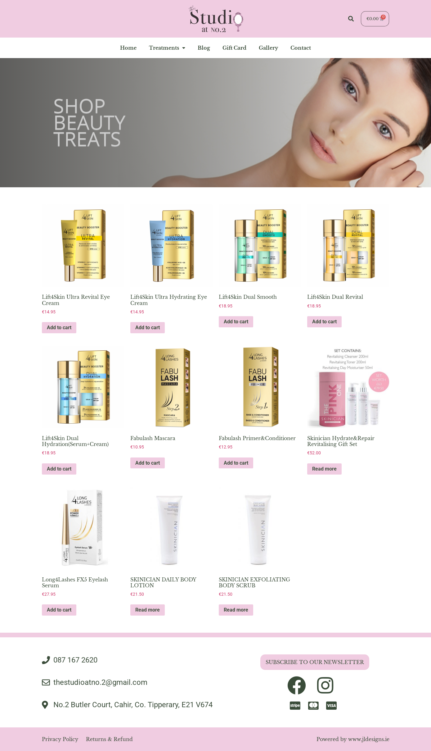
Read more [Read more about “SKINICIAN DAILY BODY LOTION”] (147, 610)
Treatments (167, 47)
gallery (268, 48)
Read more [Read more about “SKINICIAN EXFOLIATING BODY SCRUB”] (236, 610)
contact (300, 48)
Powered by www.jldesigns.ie (353, 739)
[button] (351, 19)
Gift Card (234, 48)
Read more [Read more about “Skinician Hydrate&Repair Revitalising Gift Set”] (324, 469)
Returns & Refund (109, 739)
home (128, 48)
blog (204, 48)
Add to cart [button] (59, 327)
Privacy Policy (60, 739)
